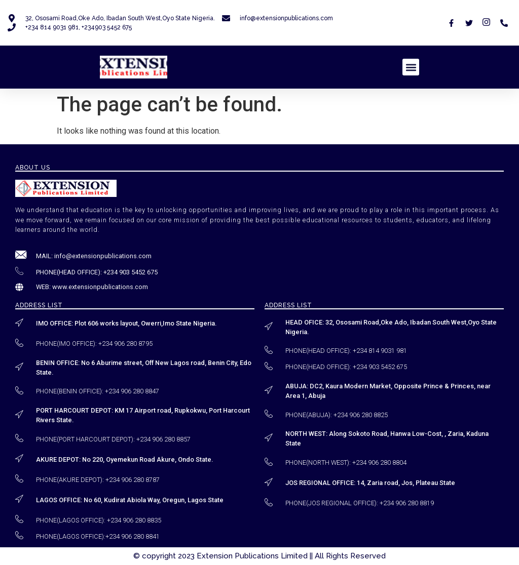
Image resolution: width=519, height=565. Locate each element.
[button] (410, 67)
